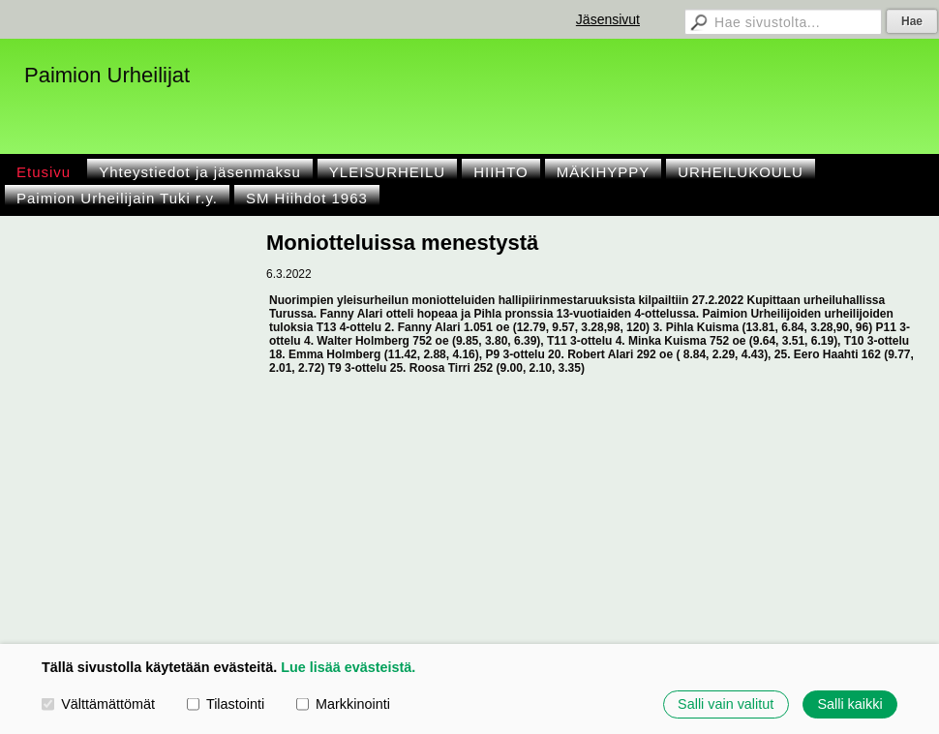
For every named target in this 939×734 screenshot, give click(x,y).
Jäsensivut (608, 19)
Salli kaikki (849, 704)
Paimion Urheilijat (107, 75)
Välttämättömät (98, 704)
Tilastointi (225, 704)
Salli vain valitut (725, 704)
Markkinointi (343, 704)
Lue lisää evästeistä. (348, 667)
